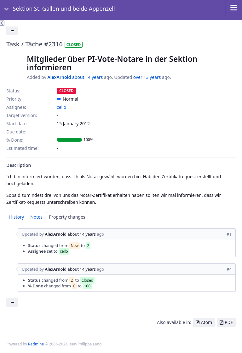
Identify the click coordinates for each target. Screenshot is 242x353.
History (16, 217)
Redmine (36, 344)
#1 (229, 234)
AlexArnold (59, 77)
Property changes (67, 217)
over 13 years (147, 77)
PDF (229, 322)
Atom (206, 322)
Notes (36, 217)
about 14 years (87, 77)
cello (61, 107)
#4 (229, 269)
